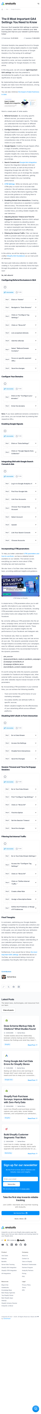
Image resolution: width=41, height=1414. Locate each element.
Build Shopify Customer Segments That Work (16, 1136)
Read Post (32, 1045)
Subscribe (11, 1184)
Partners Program (27, 1267)
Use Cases (5, 1255)
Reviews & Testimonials (29, 1264)
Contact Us (25, 1258)
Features (4, 1258)
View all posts (8, 1010)
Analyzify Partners (27, 1270)
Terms (24, 1287)
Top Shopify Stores (7, 1295)
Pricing (24, 1273)
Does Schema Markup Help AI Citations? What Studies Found (20, 1027)
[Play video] (20, 586)
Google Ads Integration (28, 162)
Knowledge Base (7, 1290)
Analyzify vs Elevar (7, 1306)
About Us (25, 1255)
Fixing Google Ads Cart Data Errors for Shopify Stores (18, 1062)
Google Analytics (15, 9)
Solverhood (6, 1318)
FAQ (23, 1276)
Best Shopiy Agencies (8, 1292)
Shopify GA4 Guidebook (16, 256)
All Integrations (6, 1273)
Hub (7, 9)
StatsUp (4, 1300)
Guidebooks (5, 1287)
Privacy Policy (26, 1285)
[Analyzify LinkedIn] (12, 1245)
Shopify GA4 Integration (9, 1267)
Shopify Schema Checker (9, 1303)
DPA (23, 1290)
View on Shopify (27, 1261)
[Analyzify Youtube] (3, 1245)
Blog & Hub (5, 1285)
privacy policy (25, 1189)
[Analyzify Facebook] (16, 1245)
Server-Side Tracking (8, 1264)
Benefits (4, 1261)
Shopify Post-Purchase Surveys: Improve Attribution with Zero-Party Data (19, 1099)
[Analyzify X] (7, 1245)
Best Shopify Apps (7, 1298)
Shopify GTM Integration (9, 1270)
